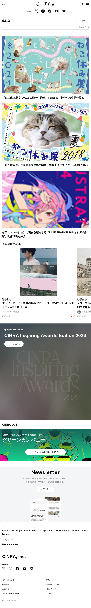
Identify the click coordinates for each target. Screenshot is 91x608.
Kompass (13, 544)
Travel (83, 530)
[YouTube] (57, 11)
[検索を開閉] (83, 4)
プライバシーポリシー (11, 594)
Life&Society (62, 530)
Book (51, 530)
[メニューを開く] (87, 4)
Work (74, 530)
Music (5, 530)
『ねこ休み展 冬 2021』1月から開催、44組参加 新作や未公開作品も (43, 97)
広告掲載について (52, 584)
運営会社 (49, 580)
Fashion (6, 534)
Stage (43, 530)
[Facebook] (49, 11)
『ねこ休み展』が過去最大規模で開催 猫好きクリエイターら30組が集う (45, 165)
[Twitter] (36, 11)
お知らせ (5, 589)
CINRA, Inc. (14, 556)
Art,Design (16, 530)
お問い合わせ (51, 589)
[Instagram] (43, 11)
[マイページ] (3, 4)
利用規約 (49, 594)
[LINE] (64, 11)
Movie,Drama (30, 530)
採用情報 (5, 584)
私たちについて (8, 580)
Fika (4, 544)
